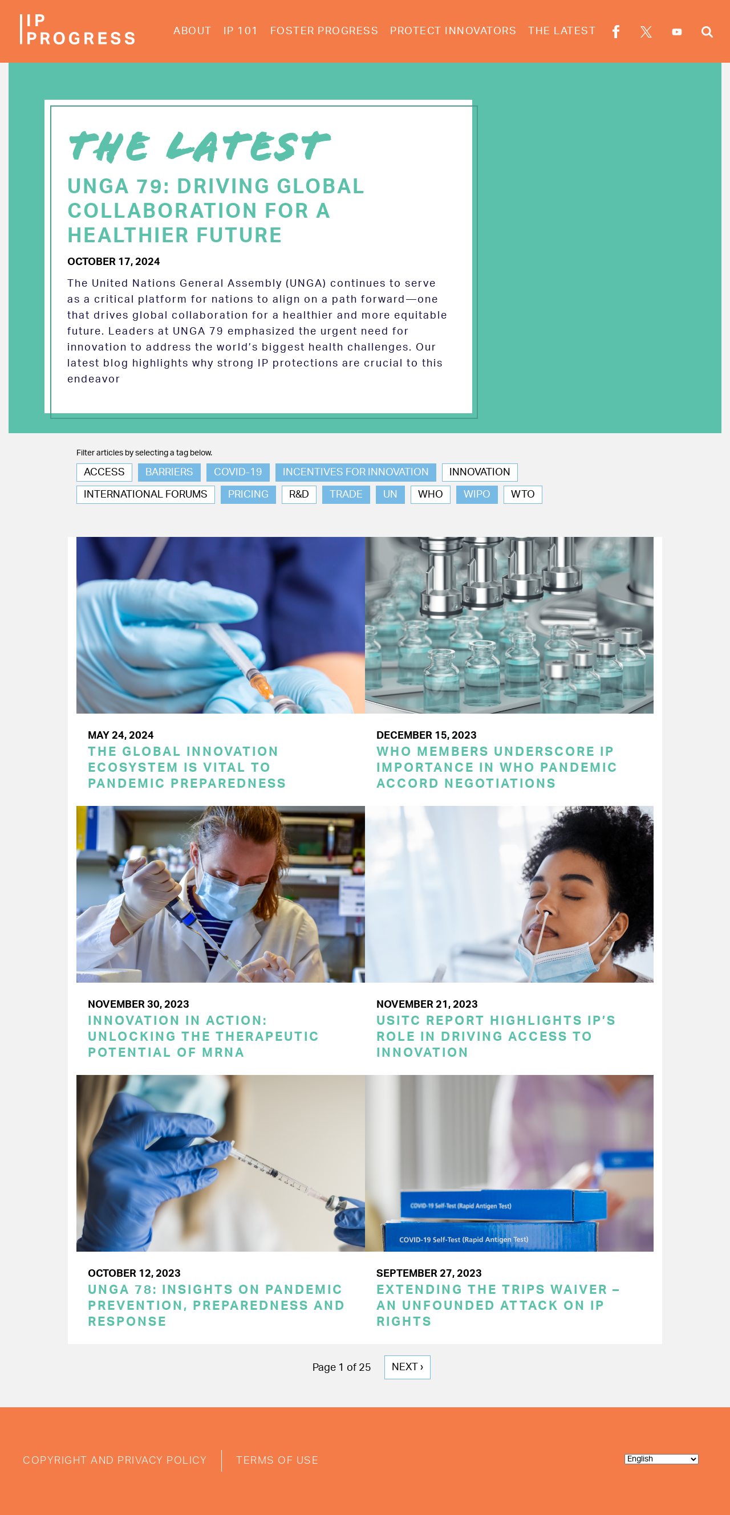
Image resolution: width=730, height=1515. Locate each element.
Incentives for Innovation (356, 472)
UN (390, 495)
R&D (299, 495)
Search (707, 33)
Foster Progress (324, 31)
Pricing (248, 495)
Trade (346, 495)
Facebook (616, 33)
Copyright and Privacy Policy (115, 1461)
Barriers (169, 472)
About (192, 31)
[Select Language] (661, 1459)
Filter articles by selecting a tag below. (144, 453)
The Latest (562, 31)
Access (104, 472)
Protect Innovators (453, 31)
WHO (430, 495)
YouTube (677, 32)
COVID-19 (238, 472)
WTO (523, 495)
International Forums (146, 495)
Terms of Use (277, 1461)
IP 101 (241, 31)
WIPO (477, 495)
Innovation (479, 472)
